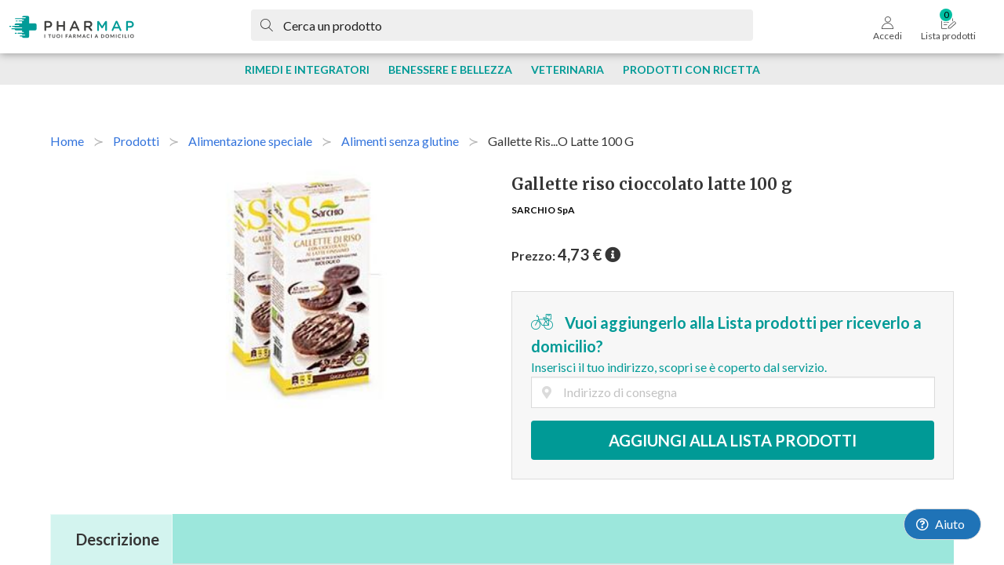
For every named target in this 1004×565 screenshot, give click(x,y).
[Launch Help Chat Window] (942, 524)
